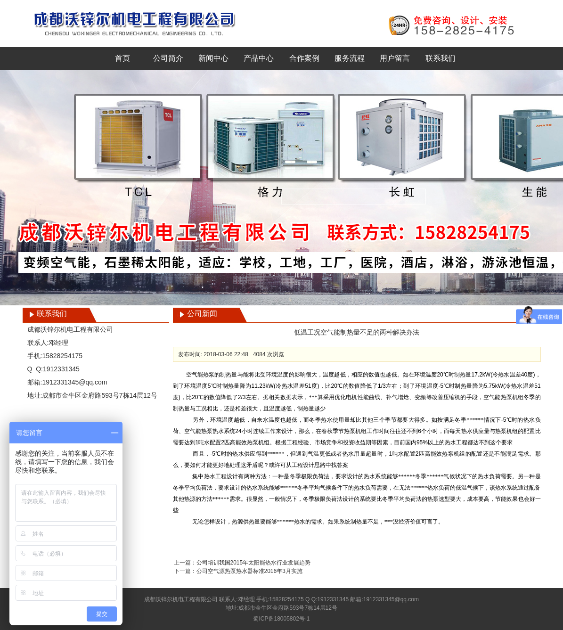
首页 (122, 58)
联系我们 (440, 58)
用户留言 (395, 58)
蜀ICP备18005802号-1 (281, 618)
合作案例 (304, 58)
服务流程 (350, 58)
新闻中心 (213, 58)
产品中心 (259, 58)
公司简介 (168, 58)
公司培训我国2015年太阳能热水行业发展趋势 (253, 562)
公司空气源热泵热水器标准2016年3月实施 (249, 571)
